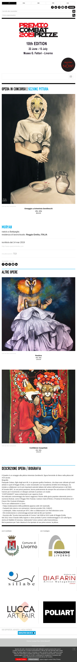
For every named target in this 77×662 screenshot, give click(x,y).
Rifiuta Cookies (33, 659)
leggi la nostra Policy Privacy (52, 659)
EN (24, 3)
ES (68, 3)
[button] (39, 633)
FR (53, 3)
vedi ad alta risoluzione (9, 206)
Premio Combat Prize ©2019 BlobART (38, 641)
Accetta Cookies (21, 659)
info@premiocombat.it (38, 646)
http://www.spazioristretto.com (13, 246)
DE (38, 3)
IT (9, 3)
